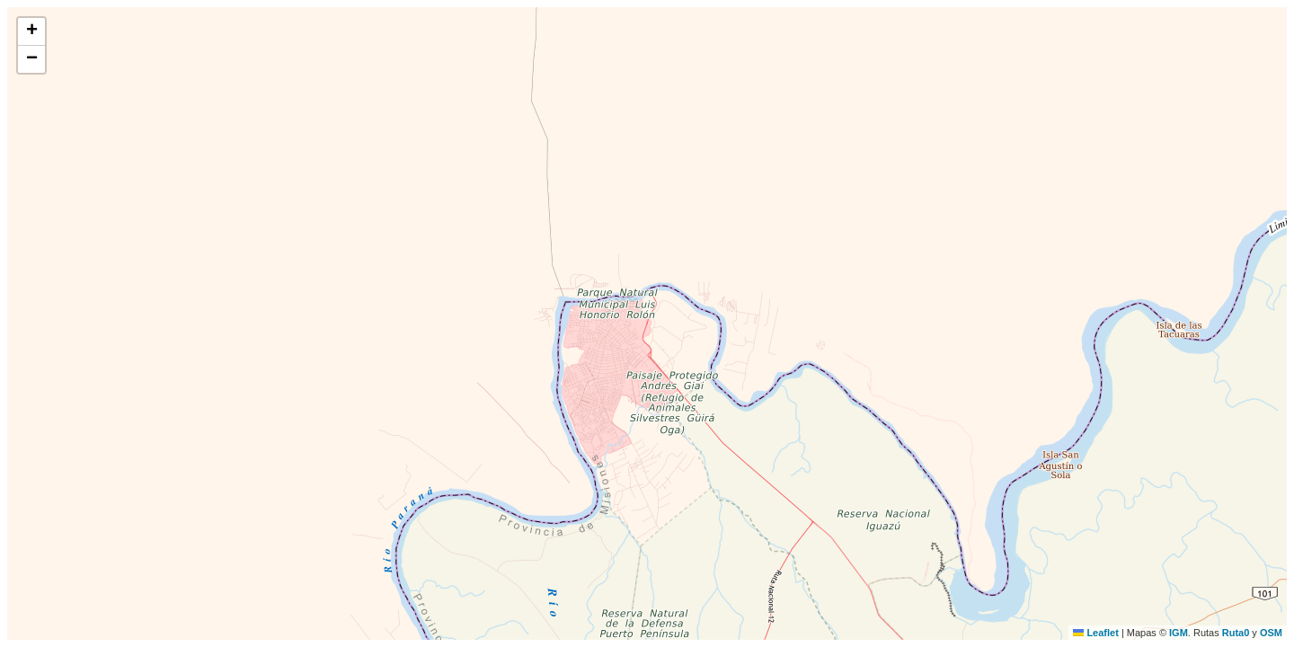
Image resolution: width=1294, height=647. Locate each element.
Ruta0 (1236, 632)
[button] (31, 32)
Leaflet (1096, 632)
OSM (1271, 632)
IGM (1178, 632)
